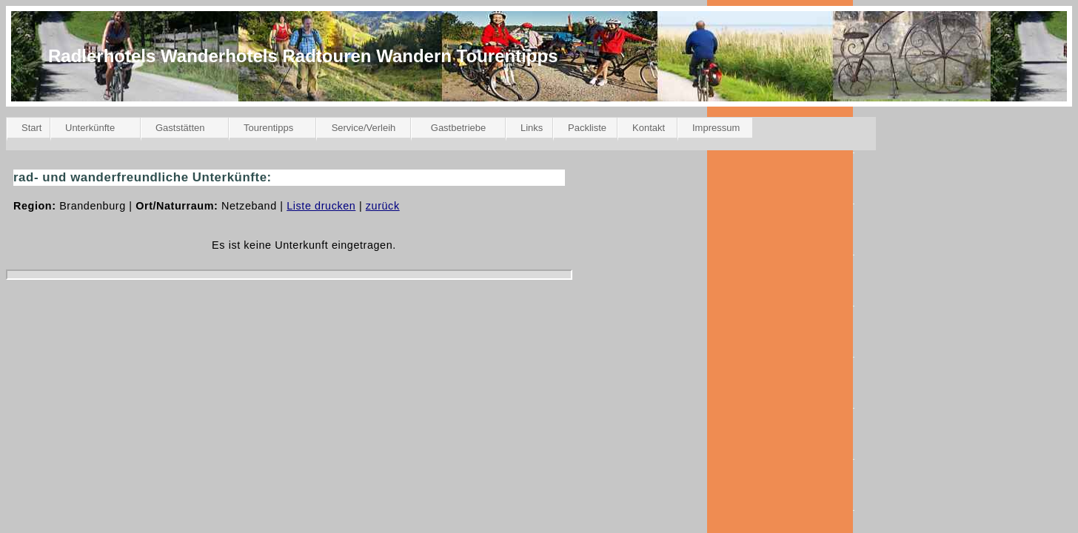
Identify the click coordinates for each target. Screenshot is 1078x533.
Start (31, 127)
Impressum (716, 127)
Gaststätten (179, 127)
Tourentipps (268, 127)
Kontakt (648, 127)
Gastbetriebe (458, 127)
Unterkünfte (90, 127)
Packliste (587, 127)
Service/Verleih (364, 127)
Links (531, 127)
